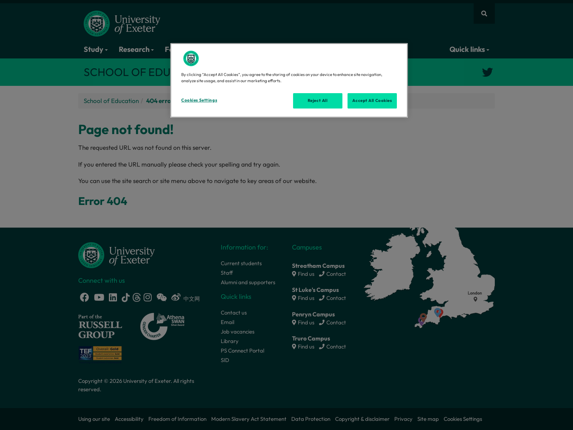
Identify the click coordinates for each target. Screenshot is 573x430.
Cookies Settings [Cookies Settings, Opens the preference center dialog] (199, 100)
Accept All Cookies (372, 100)
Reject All (318, 100)
